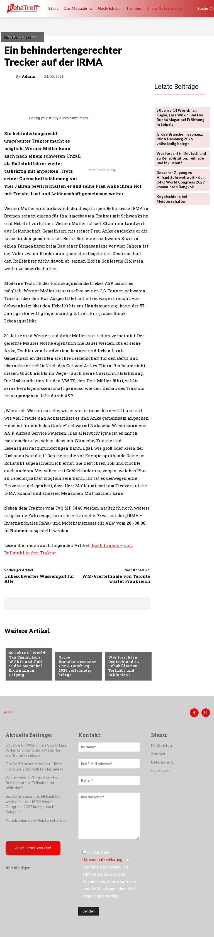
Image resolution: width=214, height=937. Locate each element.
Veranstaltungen (26, 644)
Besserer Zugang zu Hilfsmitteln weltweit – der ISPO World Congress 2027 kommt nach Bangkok (181, 179)
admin (29, 76)
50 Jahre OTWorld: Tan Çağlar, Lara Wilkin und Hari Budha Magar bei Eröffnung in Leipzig (27, 663)
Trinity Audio (58, 118)
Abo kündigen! (18, 867)
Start (11, 37)
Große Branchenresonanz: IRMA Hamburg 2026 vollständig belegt (78, 668)
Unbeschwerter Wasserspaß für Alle (39, 578)
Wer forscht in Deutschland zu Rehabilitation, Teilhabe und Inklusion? (123, 666)
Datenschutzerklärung (102, 859)
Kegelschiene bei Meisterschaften (172, 198)
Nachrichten (28, 37)
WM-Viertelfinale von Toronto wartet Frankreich (116, 578)
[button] (205, 8)
